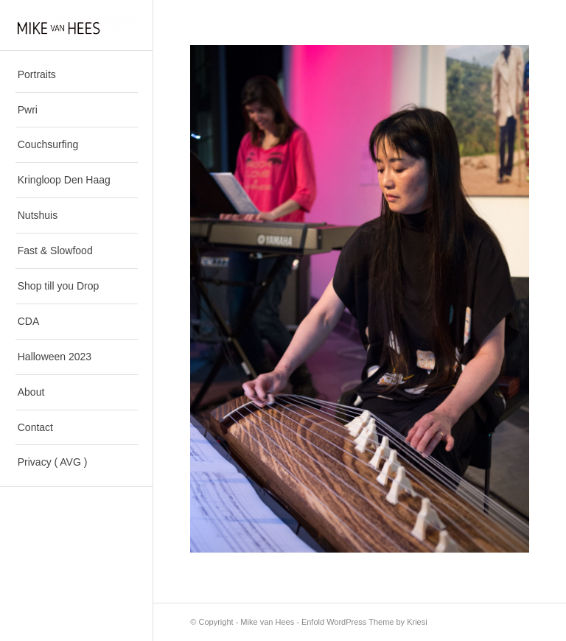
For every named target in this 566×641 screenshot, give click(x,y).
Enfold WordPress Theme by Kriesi (364, 621)
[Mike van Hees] (76, 25)
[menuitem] (76, 75)
